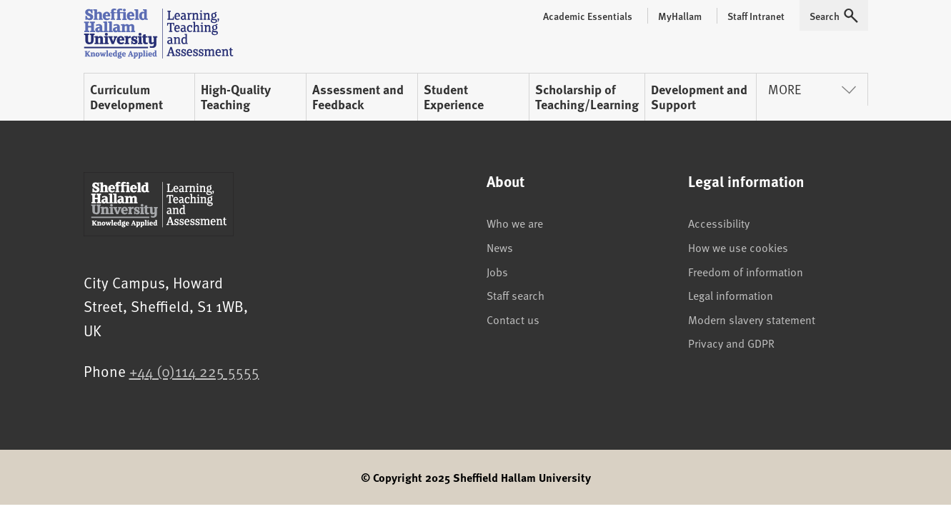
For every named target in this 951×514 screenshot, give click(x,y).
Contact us (513, 319)
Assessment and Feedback (358, 97)
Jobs (497, 271)
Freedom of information (745, 271)
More (812, 89)
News (500, 247)
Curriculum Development (126, 97)
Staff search (515, 295)
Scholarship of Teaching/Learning (587, 97)
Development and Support (699, 97)
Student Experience (454, 97)
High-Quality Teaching (236, 97)
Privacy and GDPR (731, 343)
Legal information (730, 295)
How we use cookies (738, 247)
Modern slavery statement (751, 319)
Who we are (515, 223)
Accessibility (719, 223)
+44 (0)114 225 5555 (194, 371)
